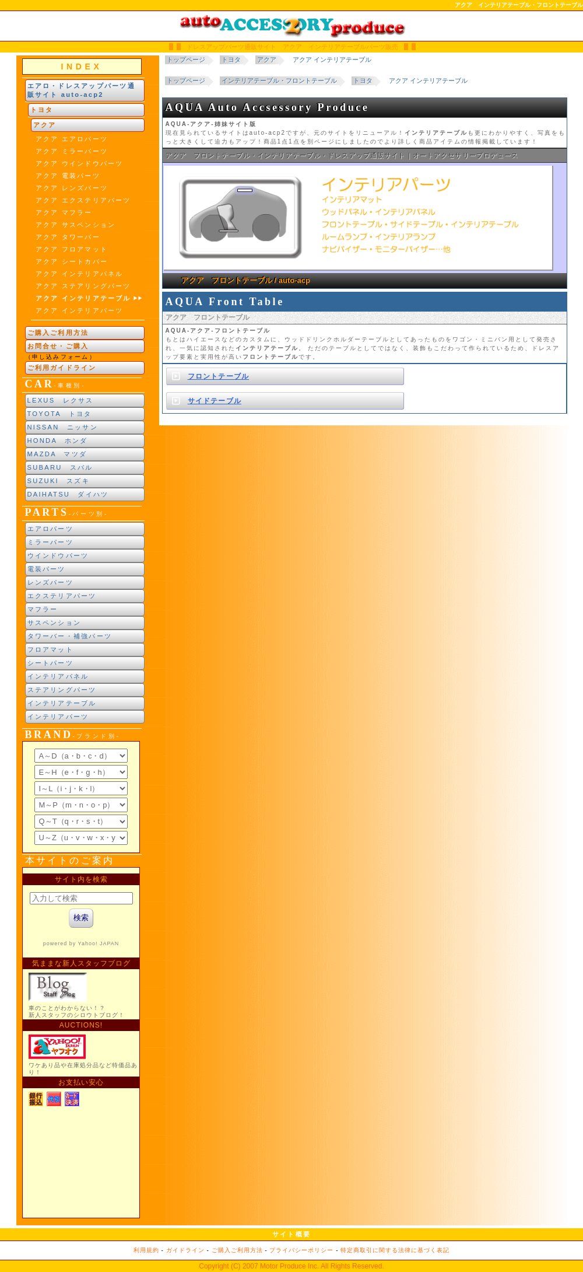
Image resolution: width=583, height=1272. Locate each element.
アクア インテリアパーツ (80, 310)
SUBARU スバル (60, 467)
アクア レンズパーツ (72, 187)
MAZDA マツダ (57, 453)
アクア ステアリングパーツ (83, 285)
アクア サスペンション (76, 224)
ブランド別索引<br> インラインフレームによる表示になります (81, 797)
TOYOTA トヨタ (59, 413)
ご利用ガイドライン (62, 367)
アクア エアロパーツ (72, 138)
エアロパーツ (50, 528)
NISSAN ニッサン (62, 427)
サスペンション (54, 622)
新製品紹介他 (81, 1042)
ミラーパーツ (50, 542)
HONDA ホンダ (57, 440)
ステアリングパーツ (62, 689)
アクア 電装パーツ (68, 175)
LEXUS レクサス (60, 400)
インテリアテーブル (62, 703)
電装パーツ (46, 568)
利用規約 (146, 1250)
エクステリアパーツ (62, 595)
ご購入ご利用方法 (58, 332)
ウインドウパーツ (58, 555)
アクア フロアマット (72, 249)
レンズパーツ (50, 582)
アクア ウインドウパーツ (80, 163)
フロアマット (50, 649)
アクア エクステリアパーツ (83, 200)
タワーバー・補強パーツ (70, 636)
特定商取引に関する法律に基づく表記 (394, 1250)
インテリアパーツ (58, 716)
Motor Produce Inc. (289, 1266)
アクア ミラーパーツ (72, 151)
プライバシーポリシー (301, 1250)
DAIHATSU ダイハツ (68, 494)
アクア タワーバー (68, 236)
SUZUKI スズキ (58, 480)
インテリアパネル (58, 676)
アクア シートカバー (72, 261)
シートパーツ (50, 662)
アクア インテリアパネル (80, 273)
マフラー (42, 609)
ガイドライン (185, 1250)
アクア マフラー (64, 212)
